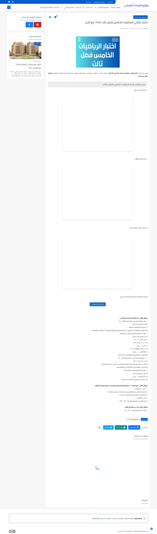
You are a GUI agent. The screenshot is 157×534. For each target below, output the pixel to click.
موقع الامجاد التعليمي (136, 5)
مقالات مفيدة (115, 7)
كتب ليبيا (89, 7)
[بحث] (9, 7)
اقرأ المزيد (95, 518)
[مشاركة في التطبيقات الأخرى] (99, 427)
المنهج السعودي (103, 7)
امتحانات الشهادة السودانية (49, 7)
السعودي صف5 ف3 (140, 17)
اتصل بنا (110, 2)
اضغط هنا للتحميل (98, 304)
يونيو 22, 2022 (37, 61)
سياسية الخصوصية (99, 2)
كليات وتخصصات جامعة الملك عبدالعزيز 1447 (28, 66)
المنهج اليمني (69, 7)
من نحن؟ (88, 2)
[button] (134, 427)
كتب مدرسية (80, 7)
